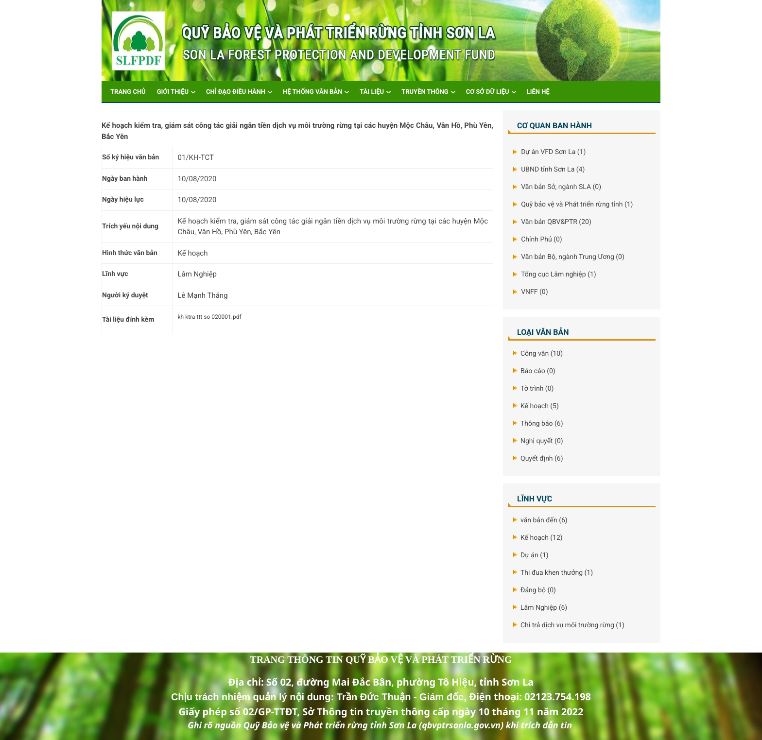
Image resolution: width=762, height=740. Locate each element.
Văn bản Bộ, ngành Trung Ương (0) (572, 257)
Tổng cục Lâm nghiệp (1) (558, 274)
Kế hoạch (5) (539, 406)
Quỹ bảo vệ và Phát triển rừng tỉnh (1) (577, 204)
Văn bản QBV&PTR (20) (556, 222)
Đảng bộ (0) (538, 590)
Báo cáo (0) (537, 371)
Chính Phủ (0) (541, 239)
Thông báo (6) (541, 424)
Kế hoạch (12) (541, 538)
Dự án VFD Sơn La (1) (553, 152)
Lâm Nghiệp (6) (543, 608)
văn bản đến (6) (544, 520)
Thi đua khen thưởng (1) (556, 573)
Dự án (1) (534, 555)
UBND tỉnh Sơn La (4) (553, 169)
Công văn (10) (541, 354)
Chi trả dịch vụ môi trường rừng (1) (572, 625)
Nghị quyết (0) (541, 441)
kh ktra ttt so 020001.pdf (210, 316)
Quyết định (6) (541, 459)
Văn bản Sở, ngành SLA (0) (561, 187)
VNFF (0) (534, 292)
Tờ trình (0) (537, 389)
